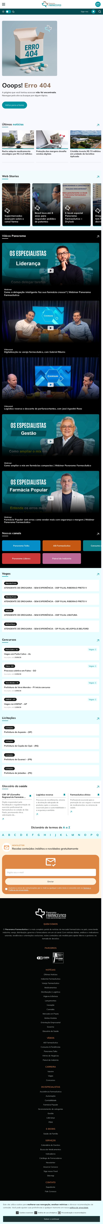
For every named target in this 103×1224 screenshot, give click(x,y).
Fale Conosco (50, 1191)
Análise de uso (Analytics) (45, 1212)
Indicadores (50, 1154)
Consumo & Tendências (50, 1047)
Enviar (51, 881)
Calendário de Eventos (50, 1145)
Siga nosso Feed (51, 1171)
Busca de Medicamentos (50, 1149)
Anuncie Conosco (50, 1167)
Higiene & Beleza (50, 996)
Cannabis (50, 1009)
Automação (50, 1096)
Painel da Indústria (61, 558)
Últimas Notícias (50, 974)
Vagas (50, 1076)
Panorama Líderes (21, 558)
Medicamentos (50, 987)
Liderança (51, 1118)
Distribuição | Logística (50, 992)
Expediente (50, 1187)
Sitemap (50, 1175)
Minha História (50, 1018)
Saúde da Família (50, 1134)
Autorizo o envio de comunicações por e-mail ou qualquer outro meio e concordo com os (49, 889)
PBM (51, 1122)
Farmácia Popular (50, 1105)
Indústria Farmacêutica (50, 979)
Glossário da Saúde (51, 1031)
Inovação (50, 1005)
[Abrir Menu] (12, 4)
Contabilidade (50, 1100)
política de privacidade (79, 1207)
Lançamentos (50, 1001)
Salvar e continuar (51, 1219)
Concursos (50, 1080)
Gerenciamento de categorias (50, 1109)
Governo (50, 1027)
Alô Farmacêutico (61, 545)
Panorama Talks (21, 545)
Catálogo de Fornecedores (50, 1158)
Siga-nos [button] (84, 11)
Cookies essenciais (24, 1212)
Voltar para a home (14, 105)
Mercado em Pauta (51, 1014)
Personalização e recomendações (72, 1212)
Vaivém (51, 1071)
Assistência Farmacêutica (50, 1091)
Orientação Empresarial (50, 1022)
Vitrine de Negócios (50, 1056)
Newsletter (50, 1162)
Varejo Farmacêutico (50, 983)
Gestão (51, 1113)
